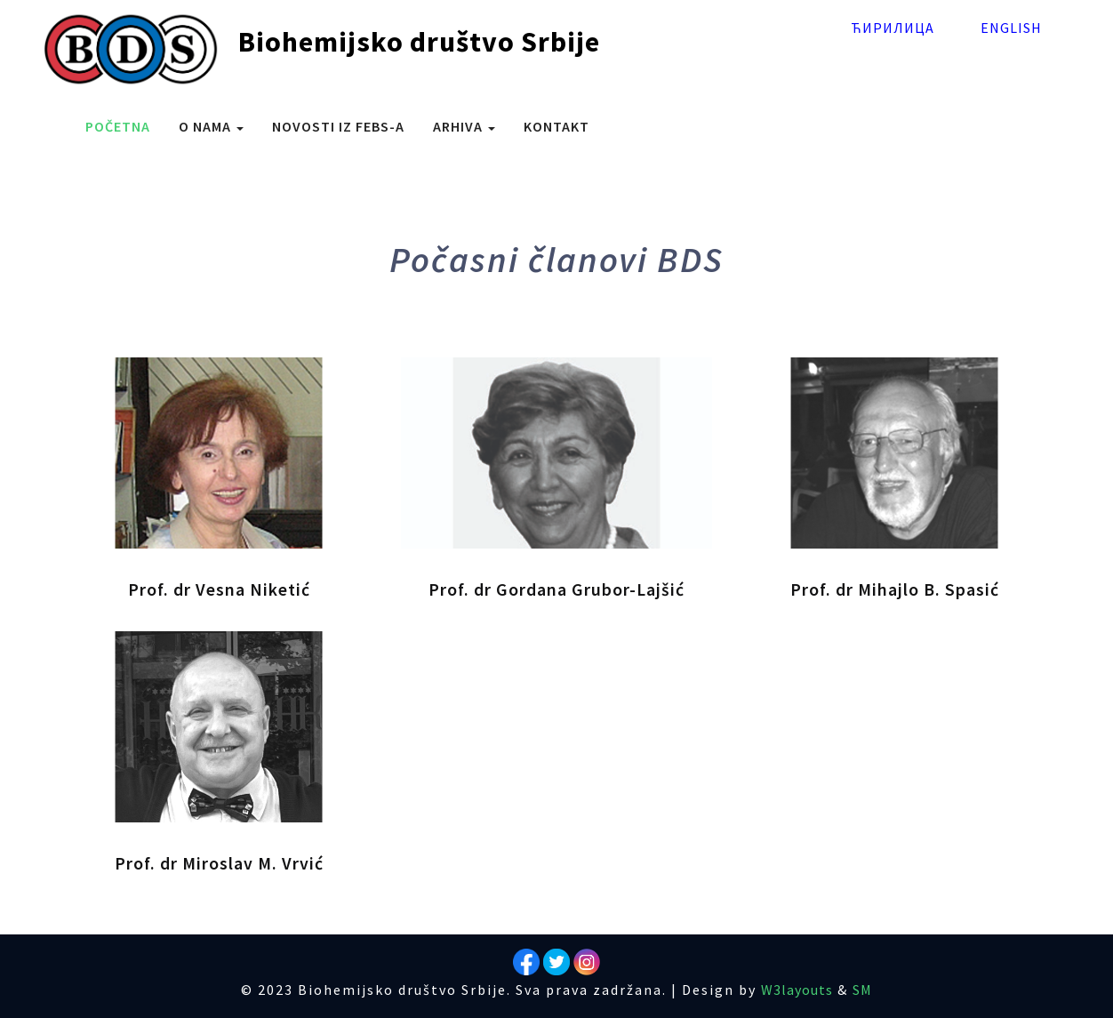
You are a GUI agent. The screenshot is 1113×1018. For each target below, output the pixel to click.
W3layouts (797, 989)
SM (862, 989)
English (1011, 27)
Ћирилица (892, 27)
